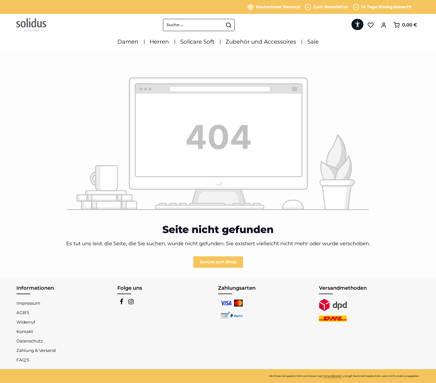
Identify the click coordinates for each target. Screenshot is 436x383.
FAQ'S (22, 359)
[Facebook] (122, 303)
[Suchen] (229, 25)
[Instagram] (131, 303)
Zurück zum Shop (218, 261)
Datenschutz (29, 341)
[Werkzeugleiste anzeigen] (357, 24)
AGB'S (22, 312)
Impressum (28, 303)
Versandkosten (332, 375)
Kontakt (24, 331)
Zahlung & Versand (36, 350)
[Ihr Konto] (384, 25)
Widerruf (25, 322)
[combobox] (193, 25)
